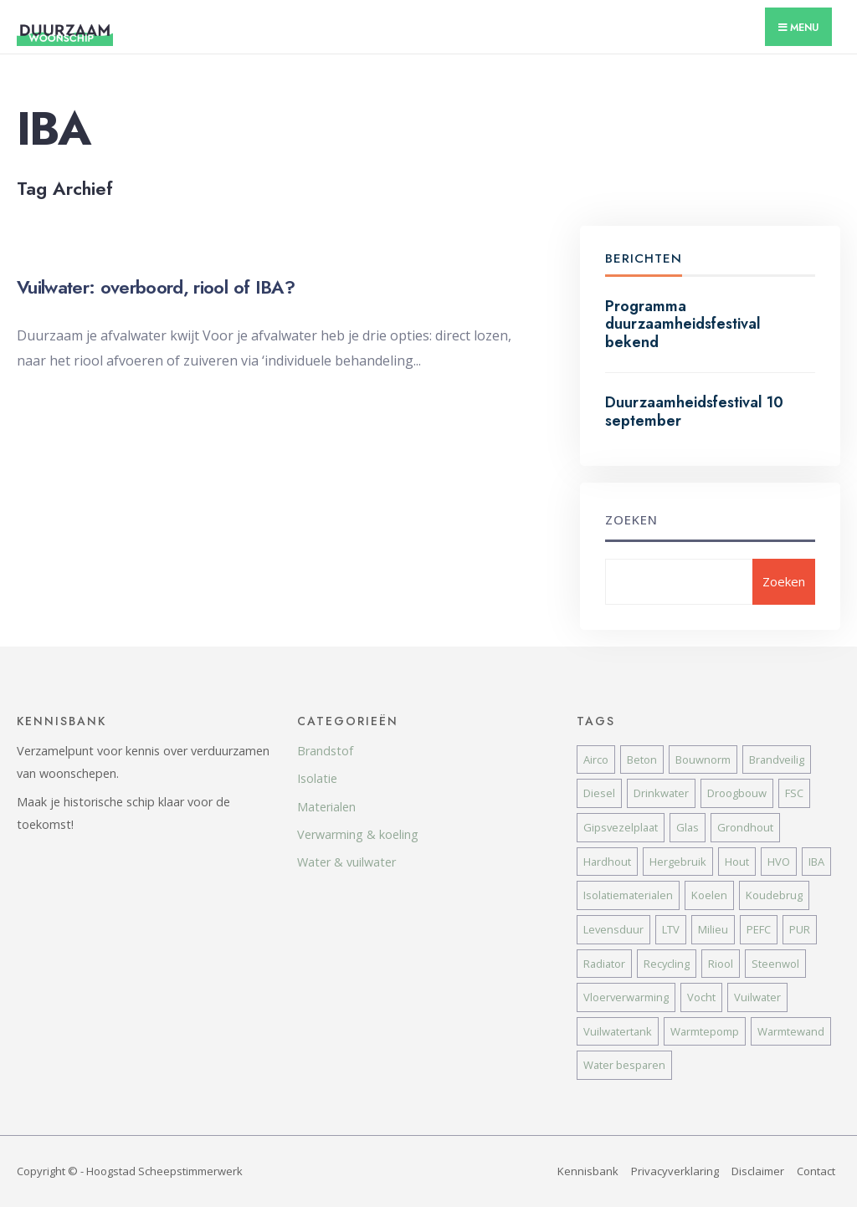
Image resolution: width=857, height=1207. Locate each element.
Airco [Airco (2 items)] (595, 759)
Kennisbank (587, 1171)
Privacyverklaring (675, 1171)
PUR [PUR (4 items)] (799, 929)
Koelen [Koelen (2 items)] (709, 895)
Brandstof (325, 751)
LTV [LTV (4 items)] (671, 929)
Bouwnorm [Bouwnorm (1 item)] (703, 759)
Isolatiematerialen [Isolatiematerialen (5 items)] (628, 895)
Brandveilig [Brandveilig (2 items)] (776, 759)
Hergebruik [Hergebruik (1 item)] (677, 861)
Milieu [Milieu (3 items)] (713, 929)
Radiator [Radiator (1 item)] (604, 963)
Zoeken (631, 519)
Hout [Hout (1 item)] (737, 861)
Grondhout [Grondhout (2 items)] (745, 827)
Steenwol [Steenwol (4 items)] (775, 963)
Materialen (326, 807)
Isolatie (317, 778)
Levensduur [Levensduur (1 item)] (613, 929)
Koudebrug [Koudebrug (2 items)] (774, 895)
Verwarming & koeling (357, 834)
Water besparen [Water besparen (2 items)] (624, 1064)
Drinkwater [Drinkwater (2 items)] (661, 792)
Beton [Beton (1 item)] (642, 759)
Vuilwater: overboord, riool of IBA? (156, 287)
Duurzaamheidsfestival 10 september (694, 411)
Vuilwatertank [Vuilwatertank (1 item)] (617, 1031)
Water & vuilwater (346, 862)
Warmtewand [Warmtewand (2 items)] (790, 1031)
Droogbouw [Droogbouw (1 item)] (737, 792)
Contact (816, 1171)
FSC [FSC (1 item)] (794, 792)
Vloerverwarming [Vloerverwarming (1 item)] (626, 997)
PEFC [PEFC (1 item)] (759, 929)
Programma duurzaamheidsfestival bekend (683, 324)
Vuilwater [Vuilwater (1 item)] (757, 997)
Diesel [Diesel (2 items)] (599, 792)
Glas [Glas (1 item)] (687, 827)
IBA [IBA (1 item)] (816, 861)
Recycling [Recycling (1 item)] (667, 963)
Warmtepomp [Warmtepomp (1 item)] (704, 1031)
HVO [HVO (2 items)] (778, 861)
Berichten (643, 258)
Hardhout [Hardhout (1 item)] (607, 861)
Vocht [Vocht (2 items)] (701, 997)
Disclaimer (757, 1171)
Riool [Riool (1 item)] (720, 963)
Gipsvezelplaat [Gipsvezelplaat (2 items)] (620, 827)
